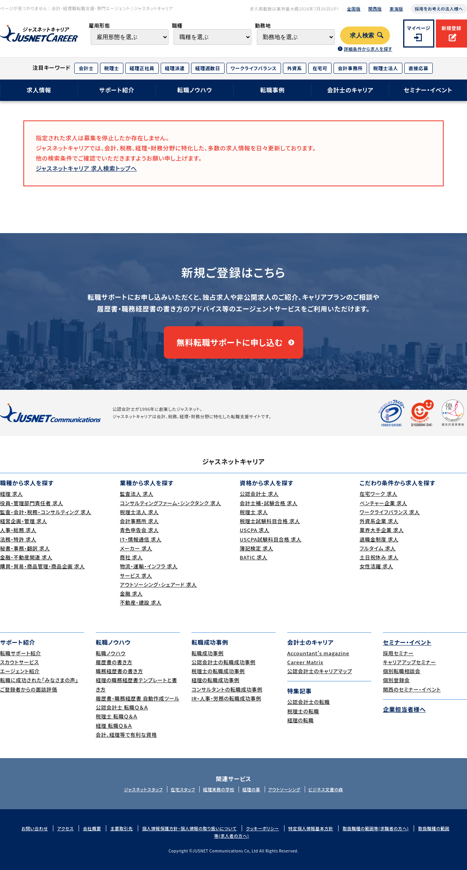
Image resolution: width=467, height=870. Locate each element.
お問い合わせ (34, 828)
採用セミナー (398, 653)
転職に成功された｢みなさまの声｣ (39, 680)
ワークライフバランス (254, 68)
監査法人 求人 (136, 493)
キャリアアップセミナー (409, 662)
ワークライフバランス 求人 (390, 512)
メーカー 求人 (136, 548)
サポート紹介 (117, 90)
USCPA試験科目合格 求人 (271, 539)
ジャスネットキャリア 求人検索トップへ (86, 168)
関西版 (375, 8)
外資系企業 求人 (379, 521)
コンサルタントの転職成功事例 (226, 689)
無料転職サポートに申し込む (230, 342)
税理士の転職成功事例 (218, 671)
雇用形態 (99, 25)
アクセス (65, 828)
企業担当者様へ (404, 709)
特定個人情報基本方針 (311, 828)
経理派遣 (175, 68)
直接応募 (418, 68)
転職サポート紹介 (20, 653)
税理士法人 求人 (139, 512)
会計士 (86, 68)
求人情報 (38, 90)
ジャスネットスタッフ (143, 789)
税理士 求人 (254, 512)
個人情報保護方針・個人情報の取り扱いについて (189, 828)
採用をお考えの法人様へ (439, 8)
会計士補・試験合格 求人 (268, 503)
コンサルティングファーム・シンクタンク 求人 (170, 503)
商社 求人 (131, 557)
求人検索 (362, 35)
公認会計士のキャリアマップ (319, 671)
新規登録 (451, 28)
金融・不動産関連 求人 (26, 557)
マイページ (419, 28)
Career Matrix (305, 662)
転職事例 (272, 90)
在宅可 (320, 68)
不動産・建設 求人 (141, 602)
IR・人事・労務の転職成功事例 (226, 698)
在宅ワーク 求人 (378, 493)
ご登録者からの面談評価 (28, 689)
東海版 (396, 8)
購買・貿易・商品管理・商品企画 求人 (42, 566)
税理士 (111, 68)
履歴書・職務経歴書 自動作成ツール (137, 698)
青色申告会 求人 (139, 530)
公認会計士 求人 (259, 493)
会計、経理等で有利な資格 (126, 734)
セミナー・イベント (428, 90)
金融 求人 (131, 593)
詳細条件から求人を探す (368, 49)
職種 (177, 25)
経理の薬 (251, 789)
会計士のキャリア (350, 90)
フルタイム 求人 (378, 548)
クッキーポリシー (262, 828)
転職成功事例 (207, 653)
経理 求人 (11, 493)
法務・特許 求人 (18, 539)
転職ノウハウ (194, 90)
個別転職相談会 (401, 671)
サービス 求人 (136, 575)
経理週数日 (207, 68)
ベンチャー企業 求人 (383, 503)
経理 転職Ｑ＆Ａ (114, 725)
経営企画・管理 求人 (23, 521)
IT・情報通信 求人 (141, 539)
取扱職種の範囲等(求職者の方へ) (375, 828)
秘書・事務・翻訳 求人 (25, 548)
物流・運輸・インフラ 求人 (148, 566)
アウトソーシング (284, 789)
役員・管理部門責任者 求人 (31, 503)
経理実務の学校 (218, 789)
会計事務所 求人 (139, 521)
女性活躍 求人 (376, 566)
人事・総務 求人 (18, 530)
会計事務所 (350, 68)
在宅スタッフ (183, 789)
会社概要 (92, 828)
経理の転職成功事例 (215, 680)
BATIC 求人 (253, 557)
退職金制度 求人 (379, 539)
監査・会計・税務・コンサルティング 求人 (45, 512)
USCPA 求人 (254, 530)
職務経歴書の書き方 (119, 671)
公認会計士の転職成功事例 (223, 662)
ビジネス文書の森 (325, 789)
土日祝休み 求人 (379, 557)
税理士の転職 (303, 711)
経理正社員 (142, 68)
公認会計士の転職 (308, 702)
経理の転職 (300, 720)
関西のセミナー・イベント (412, 689)
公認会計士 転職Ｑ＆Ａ (122, 707)
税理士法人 (385, 68)
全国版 (354, 8)
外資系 (294, 68)
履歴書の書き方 (114, 662)
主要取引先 (121, 828)
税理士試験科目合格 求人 (270, 521)
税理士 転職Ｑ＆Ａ (116, 716)
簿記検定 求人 (256, 548)
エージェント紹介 (20, 671)
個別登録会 (396, 680)
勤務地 (263, 25)
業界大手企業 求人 (382, 530)
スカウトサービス (19, 662)
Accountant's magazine (318, 653)
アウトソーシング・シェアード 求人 (158, 584)
